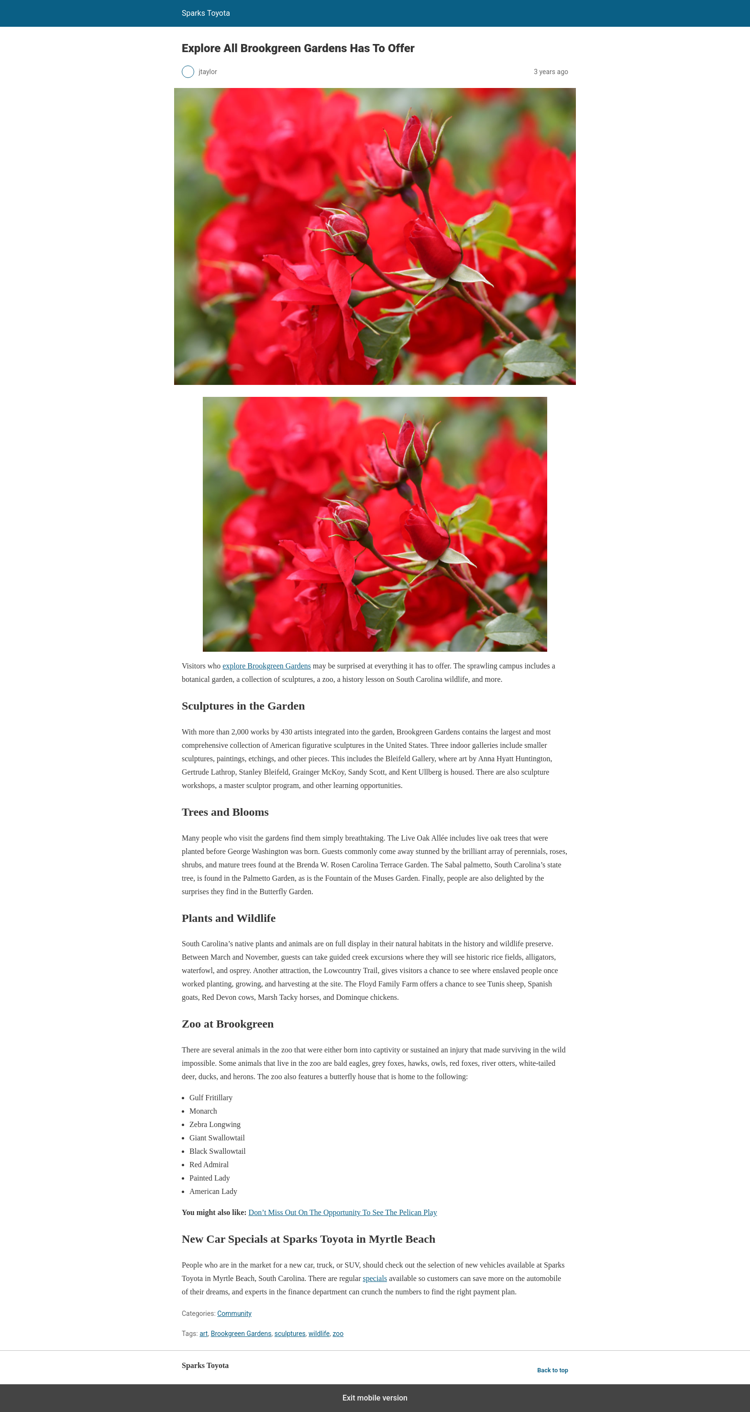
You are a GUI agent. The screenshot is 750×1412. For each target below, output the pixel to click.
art (203, 1333)
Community (234, 1313)
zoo (337, 1333)
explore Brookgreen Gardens (266, 666)
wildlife (319, 1333)
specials (375, 1278)
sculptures (290, 1333)
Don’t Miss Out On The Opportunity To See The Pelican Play (343, 1212)
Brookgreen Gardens (241, 1333)
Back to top (552, 1370)
